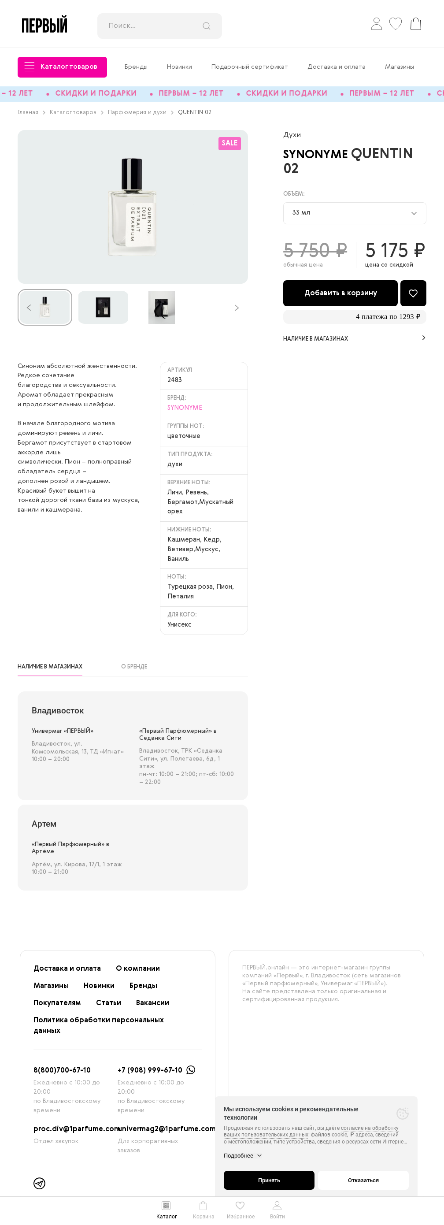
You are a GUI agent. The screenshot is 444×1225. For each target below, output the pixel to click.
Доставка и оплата (336, 67)
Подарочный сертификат (249, 67)
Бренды (136, 67)
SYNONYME (323, 158)
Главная (31, 116)
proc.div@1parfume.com (76, 1132)
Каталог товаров (60, 67)
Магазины (399, 67)
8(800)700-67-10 (62, 1074)
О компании (138, 972)
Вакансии (152, 1006)
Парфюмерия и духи (141, 116)
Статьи (108, 1006)
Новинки (179, 67)
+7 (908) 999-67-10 (150, 1074)
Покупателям (57, 1006)
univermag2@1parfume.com (167, 1132)
